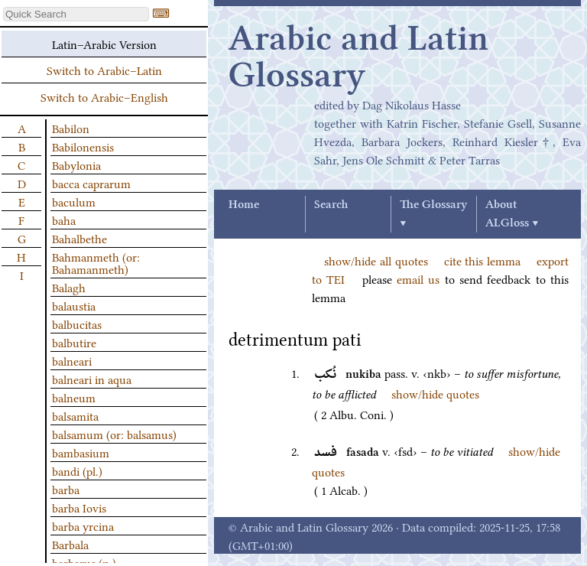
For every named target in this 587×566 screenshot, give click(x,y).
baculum (74, 201)
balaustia (74, 305)
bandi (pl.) (77, 470)
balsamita (75, 415)
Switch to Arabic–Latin (104, 69)
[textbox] (76, 14)
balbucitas (77, 323)
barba (65, 488)
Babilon (70, 127)
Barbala (70, 543)
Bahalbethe (79, 237)
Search (331, 205)
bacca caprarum (91, 182)
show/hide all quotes (376, 260)
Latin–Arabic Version (104, 43)
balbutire (74, 341)
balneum (74, 397)
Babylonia (76, 164)
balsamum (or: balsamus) (114, 433)
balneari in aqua (91, 378)
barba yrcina (83, 525)
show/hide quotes (435, 393)
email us (418, 278)
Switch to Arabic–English (104, 96)
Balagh (69, 286)
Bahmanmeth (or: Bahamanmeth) (96, 262)
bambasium (80, 452)
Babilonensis (83, 146)
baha (64, 219)
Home (244, 205)
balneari (72, 360)
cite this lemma (482, 260)
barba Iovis (79, 507)
